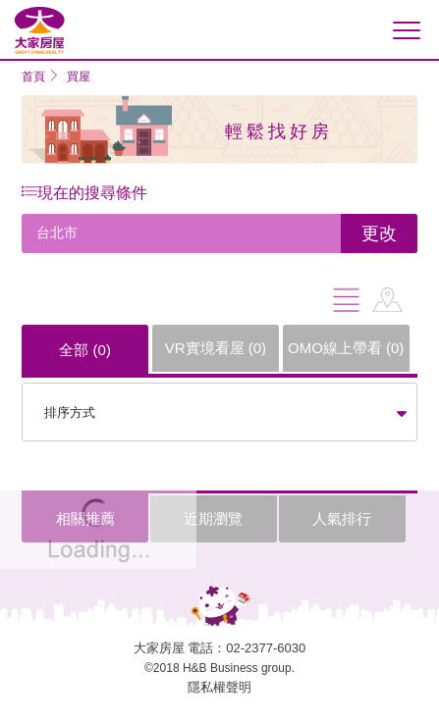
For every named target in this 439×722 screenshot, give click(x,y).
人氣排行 (341, 518)
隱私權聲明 (219, 687)
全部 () (85, 349)
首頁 (33, 76)
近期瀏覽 (213, 518)
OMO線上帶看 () (346, 347)
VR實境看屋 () (215, 347)
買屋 (78, 76)
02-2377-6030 (265, 648)
